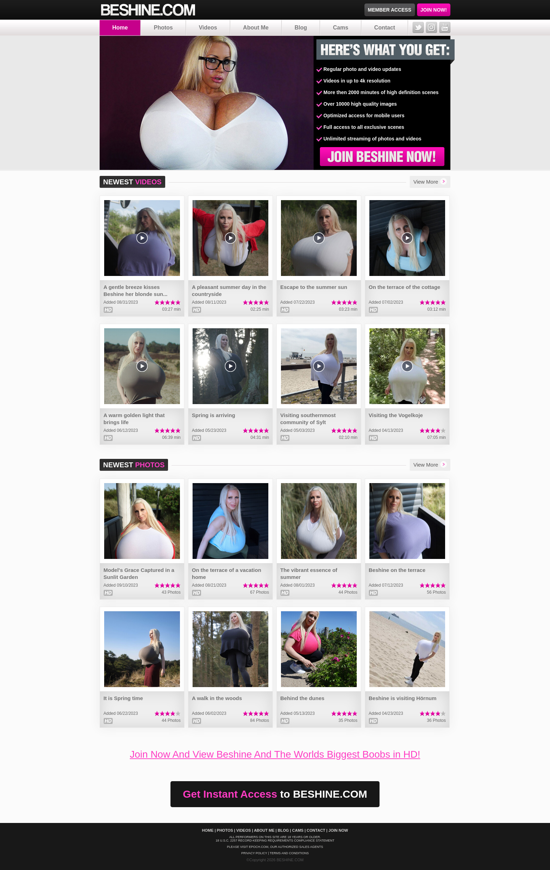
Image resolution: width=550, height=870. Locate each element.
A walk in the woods (217, 698)
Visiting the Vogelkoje (396, 415)
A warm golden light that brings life (134, 418)
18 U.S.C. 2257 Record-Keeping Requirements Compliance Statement (275, 840)
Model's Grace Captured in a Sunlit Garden (138, 573)
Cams (340, 28)
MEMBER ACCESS (389, 10)
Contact (384, 28)
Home (120, 28)
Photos (163, 28)
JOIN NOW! (434, 10)
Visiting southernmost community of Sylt (308, 418)
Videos (208, 28)
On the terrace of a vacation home (226, 573)
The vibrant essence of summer (308, 573)
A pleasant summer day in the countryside (229, 290)
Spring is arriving (213, 415)
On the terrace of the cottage (404, 287)
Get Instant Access (275, 794)
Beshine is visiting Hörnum (402, 698)
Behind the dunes (302, 698)
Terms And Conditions (289, 853)
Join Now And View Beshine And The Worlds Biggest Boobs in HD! (275, 754)
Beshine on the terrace (397, 570)
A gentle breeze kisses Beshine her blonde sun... (135, 290)
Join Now (338, 830)
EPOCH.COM (258, 847)
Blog (301, 28)
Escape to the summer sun (313, 287)
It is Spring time (123, 698)
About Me (256, 28)
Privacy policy (254, 853)
